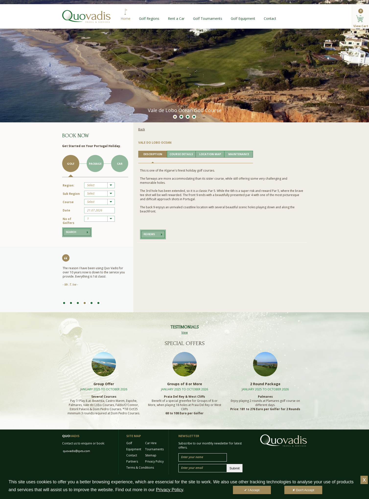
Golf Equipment (243, 18)
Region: (68, 185)
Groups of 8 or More (184, 384)
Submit (235, 468)
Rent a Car (176, 18)
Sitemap (150, 455)
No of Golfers (68, 221)
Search (71, 232)
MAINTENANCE (238, 154)
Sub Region (71, 194)
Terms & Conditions (140, 467)
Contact (270, 18)
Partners (132, 461)
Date (66, 210)
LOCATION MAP (210, 154)
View (184, 332)
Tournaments (154, 449)
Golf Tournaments (207, 18)
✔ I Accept (251, 490)
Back (141, 129)
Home (125, 18)
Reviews (149, 234)
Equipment (133, 449)
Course (68, 202)
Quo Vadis (86, 16)
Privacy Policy (154, 461)
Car (120, 163)
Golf (70, 163)
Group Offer (103, 384)
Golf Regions (149, 18)
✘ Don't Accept (303, 490)
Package (95, 163)
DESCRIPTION (152, 154)
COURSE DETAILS (181, 154)
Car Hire (151, 443)
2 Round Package (265, 384)
